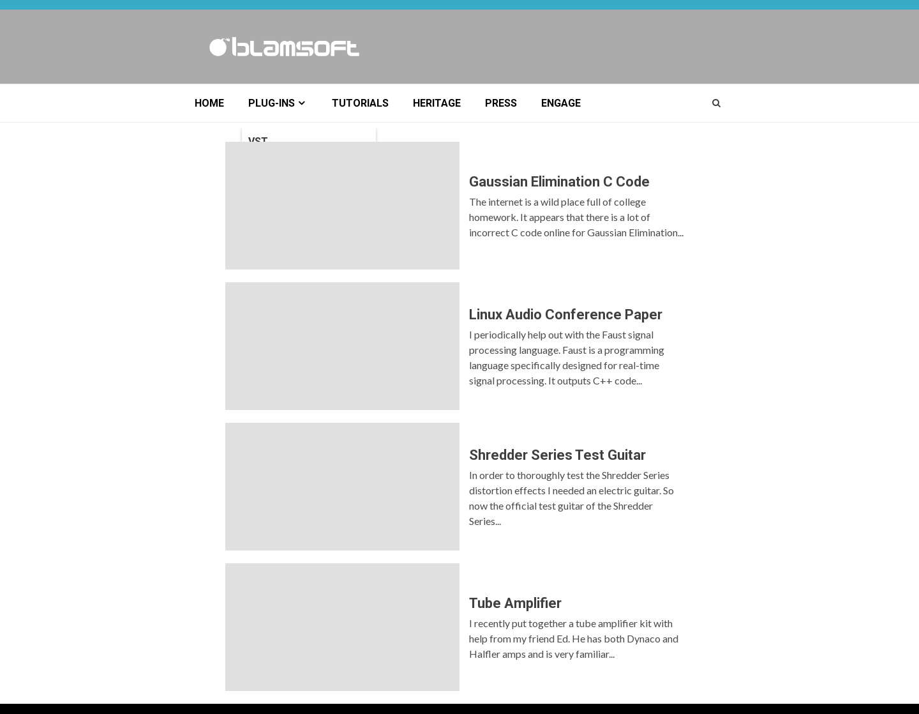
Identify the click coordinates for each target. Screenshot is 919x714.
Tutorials (360, 103)
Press (501, 103)
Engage (561, 103)
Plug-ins (271, 103)
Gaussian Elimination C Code (342, 206)
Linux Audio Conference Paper (342, 346)
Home (209, 103)
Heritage (437, 103)
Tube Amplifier (342, 627)
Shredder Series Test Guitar (342, 487)
